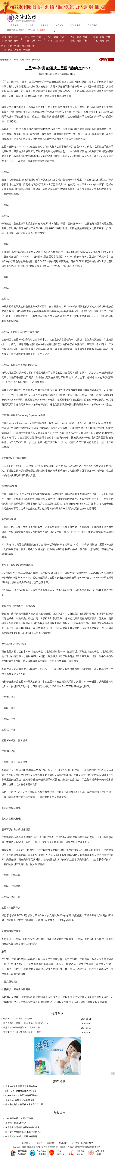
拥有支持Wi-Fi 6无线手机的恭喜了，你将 (22, 1032)
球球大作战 (75, 25)
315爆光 (26, 49)
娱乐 (27, 37)
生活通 (17, 46)
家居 (73, 37)
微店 (108, 40)
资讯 (10, 37)
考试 (33, 40)
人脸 (56, 40)
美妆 (102, 37)
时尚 (50, 40)
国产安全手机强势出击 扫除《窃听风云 (23, 1132)
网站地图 (85, 1143)
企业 (73, 40)
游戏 (95, 37)
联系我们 (38, 1143)
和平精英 (44, 25)
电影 (39, 37)
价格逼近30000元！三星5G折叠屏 (21, 1136)
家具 (56, 37)
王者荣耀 (14, 25)
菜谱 (79, 37)
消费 (3, 46)
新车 (16, 40)
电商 (102, 40)
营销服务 (51, 1143)
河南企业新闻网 (21, 989)
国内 (16, 37)
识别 (62, 40)
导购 (10, 40)
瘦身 (108, 37)
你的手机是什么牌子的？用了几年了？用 (24, 1104)
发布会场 (26, 46)
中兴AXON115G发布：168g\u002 (18, 1018)
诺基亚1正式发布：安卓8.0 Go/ (19, 1100)
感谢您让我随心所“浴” (15, 1123)
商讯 (95, 40)
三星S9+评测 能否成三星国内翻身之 (22, 1086)
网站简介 (26, 1143)
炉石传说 (59, 25)
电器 (62, 37)
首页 (4, 37)
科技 (27, 40)
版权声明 (76, 1143)
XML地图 (63, 1143)
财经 (4, 40)
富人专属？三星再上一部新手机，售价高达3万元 (25, 1023)
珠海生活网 (19, 59)
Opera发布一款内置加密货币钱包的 (21, 1095)
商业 (10, 49)
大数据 (17, 49)
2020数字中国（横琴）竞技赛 (19, 1118)
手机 (85, 40)
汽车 (50, 37)
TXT (91, 1143)
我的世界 (29, 25)
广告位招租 (92, 25)
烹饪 (85, 37)
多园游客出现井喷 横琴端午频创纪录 (22, 1127)
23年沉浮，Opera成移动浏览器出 (21, 1091)
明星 (33, 37)
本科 (39, 40)
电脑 (79, 40)
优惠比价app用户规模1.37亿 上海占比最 (21, 1027)
